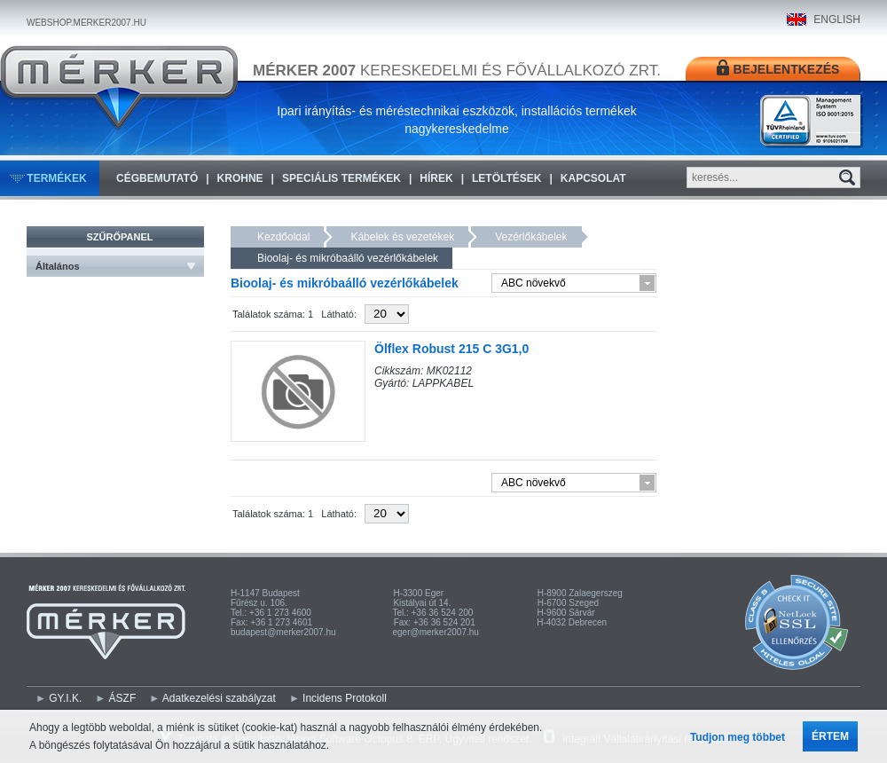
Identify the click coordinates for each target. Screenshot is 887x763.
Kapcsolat (593, 178)
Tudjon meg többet (737, 737)
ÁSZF (123, 698)
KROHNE (240, 178)
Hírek (436, 178)
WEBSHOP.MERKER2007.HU (86, 23)
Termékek (56, 178)
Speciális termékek (341, 178)
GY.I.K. (65, 698)
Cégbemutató (157, 178)
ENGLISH (836, 19)
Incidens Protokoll (344, 698)
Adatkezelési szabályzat (219, 698)
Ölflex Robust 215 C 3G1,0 (451, 349)
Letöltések (506, 178)
